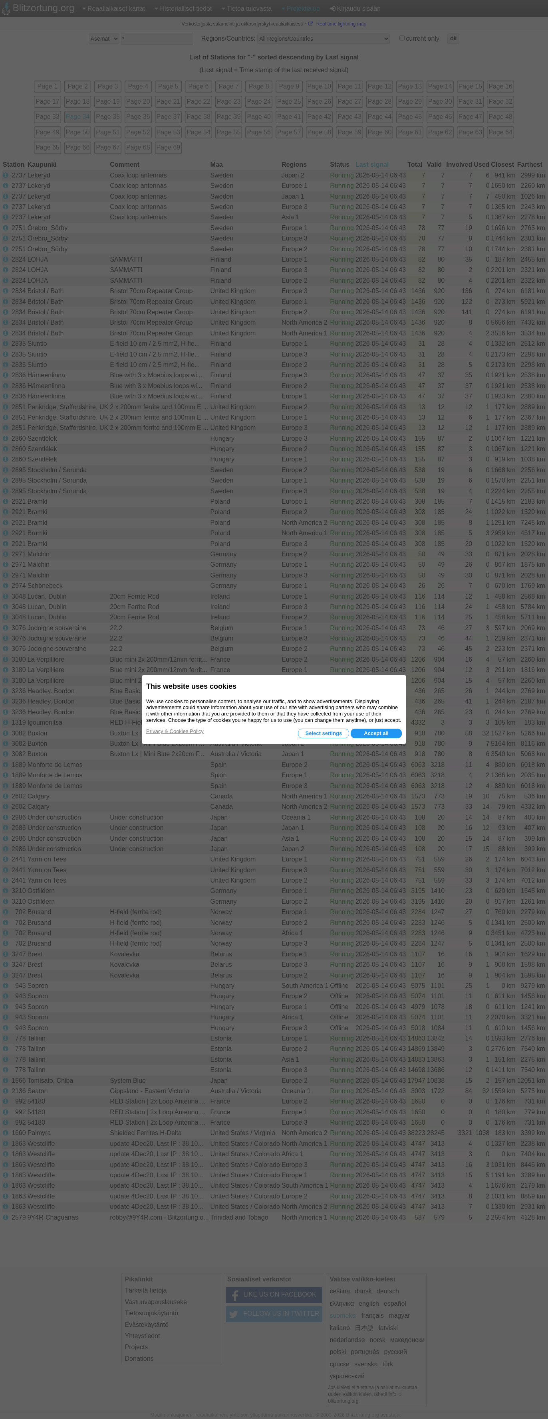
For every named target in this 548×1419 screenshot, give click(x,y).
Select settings (323, 733)
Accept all (376, 733)
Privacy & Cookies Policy (175, 731)
